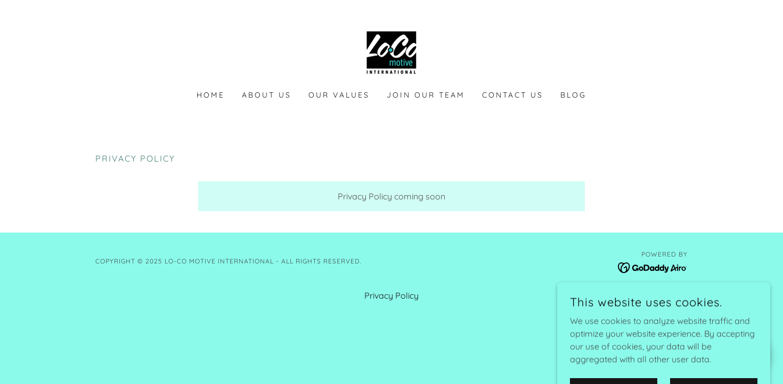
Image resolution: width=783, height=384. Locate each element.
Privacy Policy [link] (391, 295)
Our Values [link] (339, 95)
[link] (391, 51)
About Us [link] (266, 95)
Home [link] (211, 95)
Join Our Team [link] (426, 95)
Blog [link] (573, 95)
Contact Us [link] (512, 95)
